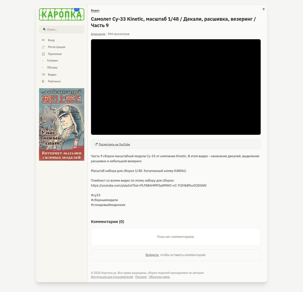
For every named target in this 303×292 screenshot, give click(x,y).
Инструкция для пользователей (112, 277)
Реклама (141, 277)
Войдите (152, 255)
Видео (95, 10)
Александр (98, 34)
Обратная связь (159, 277)
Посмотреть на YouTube (112, 144)
